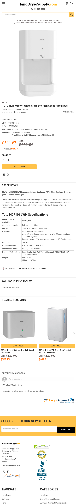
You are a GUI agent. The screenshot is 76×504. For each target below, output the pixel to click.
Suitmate (5, 498)
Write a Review (68, 112)
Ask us (25, 109)
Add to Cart (19, 346)
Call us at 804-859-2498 (11, 464)
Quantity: (6, 155)
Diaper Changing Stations (50, 498)
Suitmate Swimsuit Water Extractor (53, 502)
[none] (38, 63)
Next (73, 333)
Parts (4, 502)
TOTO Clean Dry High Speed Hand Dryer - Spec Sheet (25, 268)
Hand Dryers (6, 494)
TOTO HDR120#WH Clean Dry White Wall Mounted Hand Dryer (55, 351)
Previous (2, 333)
